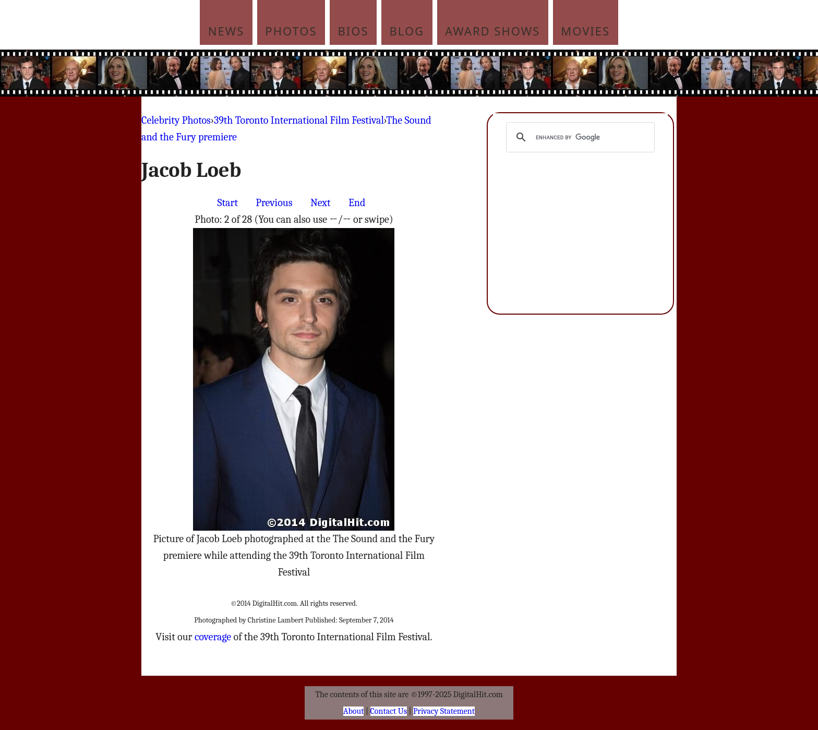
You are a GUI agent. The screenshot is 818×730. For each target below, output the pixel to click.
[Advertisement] (479, 73)
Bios (353, 31)
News (226, 31)
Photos (291, 31)
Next (320, 203)
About (353, 711)
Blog (407, 31)
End (356, 203)
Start (228, 203)
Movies (585, 31)
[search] (579, 137)
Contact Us (388, 711)
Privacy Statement (444, 711)
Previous (274, 203)
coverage (213, 637)
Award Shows (492, 31)
